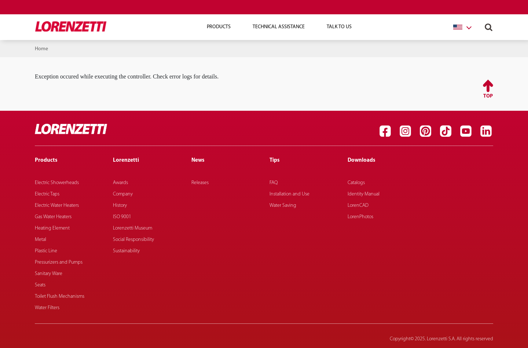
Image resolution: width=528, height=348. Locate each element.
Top (488, 96)
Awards (120, 183)
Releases (200, 183)
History (120, 205)
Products (219, 27)
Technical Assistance (279, 27)
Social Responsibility (133, 239)
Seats (40, 285)
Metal (40, 239)
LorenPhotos (360, 217)
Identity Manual (364, 194)
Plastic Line (46, 251)
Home (41, 49)
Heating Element (52, 228)
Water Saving (283, 205)
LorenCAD (358, 205)
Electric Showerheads (57, 183)
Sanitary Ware (48, 273)
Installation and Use (289, 194)
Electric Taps (47, 194)
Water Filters (47, 308)
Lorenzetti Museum (132, 228)
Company (123, 194)
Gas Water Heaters (53, 217)
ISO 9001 (122, 217)
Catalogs (356, 183)
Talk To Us (339, 27)
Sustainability (126, 251)
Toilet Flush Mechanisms (59, 296)
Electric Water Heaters (57, 205)
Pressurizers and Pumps (58, 262)
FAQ (274, 183)
